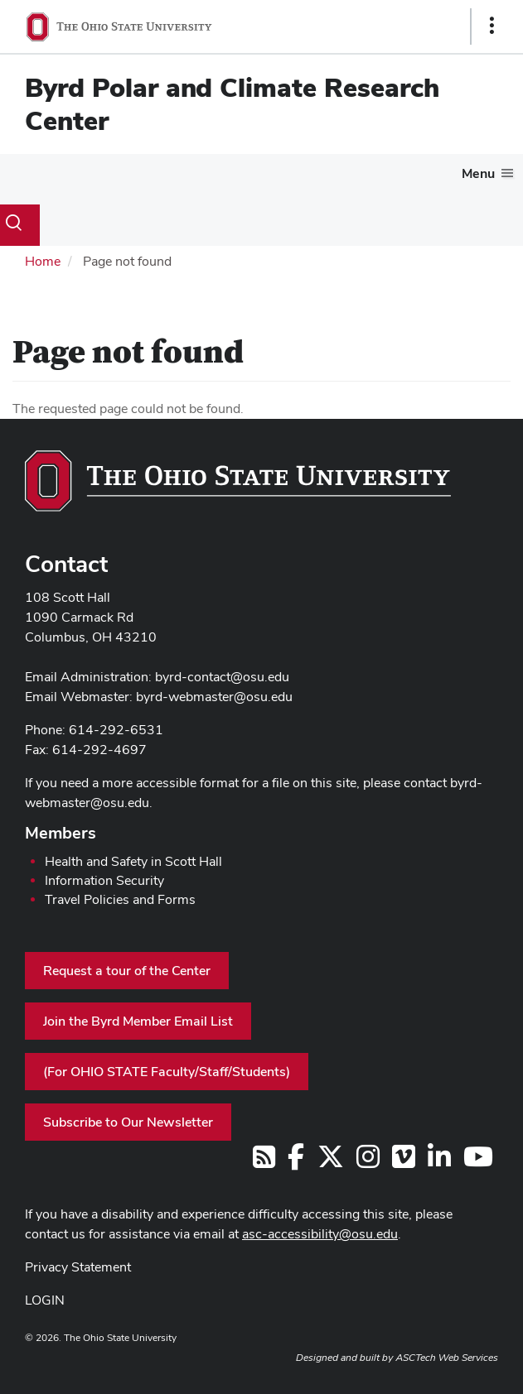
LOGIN (45, 1300)
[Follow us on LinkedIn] (439, 1161)
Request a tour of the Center (127, 970)
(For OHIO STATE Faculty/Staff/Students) (166, 1071)
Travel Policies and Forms (120, 899)
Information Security (104, 880)
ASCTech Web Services (446, 1357)
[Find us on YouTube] (478, 1161)
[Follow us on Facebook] (296, 1161)
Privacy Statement (78, 1267)
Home (43, 261)
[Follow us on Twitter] (330, 1161)
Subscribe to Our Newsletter (128, 1122)
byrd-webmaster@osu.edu (214, 696)
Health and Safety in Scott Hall (133, 861)
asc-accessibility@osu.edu (320, 1234)
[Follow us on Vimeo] (403, 1161)
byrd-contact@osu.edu (222, 676)
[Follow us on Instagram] (368, 1161)
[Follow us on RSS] (264, 1161)
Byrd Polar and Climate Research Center (232, 103)
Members (60, 833)
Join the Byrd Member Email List (138, 1021)
